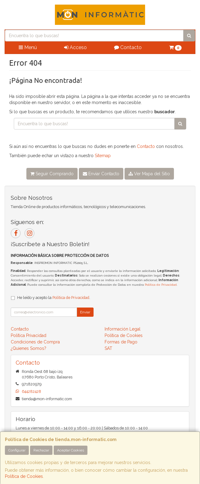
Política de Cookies (24, 476)
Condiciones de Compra (35, 341)
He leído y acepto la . (53, 297)
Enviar (85, 312)
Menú (28, 47)
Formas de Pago (121, 341)
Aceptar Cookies (70, 450)
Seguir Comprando (52, 173)
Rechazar (41, 450)
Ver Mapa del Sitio (149, 173)
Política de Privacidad (161, 284)
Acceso (75, 47)
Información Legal (122, 329)
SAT (108, 348)
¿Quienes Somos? (28, 348)
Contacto (128, 47)
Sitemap (103, 155)
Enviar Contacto (101, 173)
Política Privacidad (28, 335)
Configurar (16, 450)
